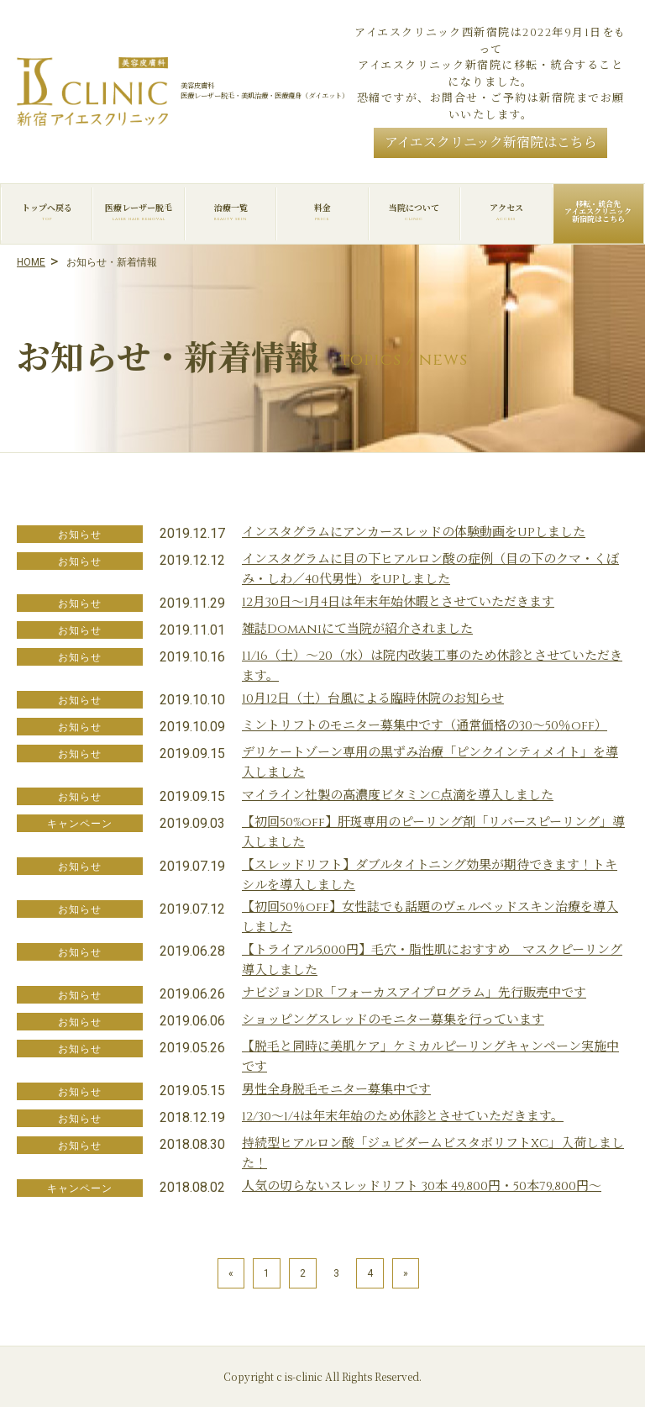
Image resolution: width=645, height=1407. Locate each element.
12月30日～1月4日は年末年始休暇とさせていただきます (398, 602)
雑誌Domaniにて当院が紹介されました (357, 629)
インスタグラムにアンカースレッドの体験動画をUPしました (413, 532)
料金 (322, 212)
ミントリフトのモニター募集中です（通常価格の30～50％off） (424, 726)
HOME (31, 262)
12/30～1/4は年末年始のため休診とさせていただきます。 (403, 1116)
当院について (414, 212)
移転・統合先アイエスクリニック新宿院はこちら (598, 211)
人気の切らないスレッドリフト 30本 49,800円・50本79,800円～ (421, 1186)
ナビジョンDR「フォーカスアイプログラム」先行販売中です (414, 993)
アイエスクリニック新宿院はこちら (491, 143)
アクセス (506, 212)
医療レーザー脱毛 (138, 212)
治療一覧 (230, 212)
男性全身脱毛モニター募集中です (336, 1090)
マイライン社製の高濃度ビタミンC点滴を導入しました (397, 795)
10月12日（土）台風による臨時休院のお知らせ (373, 699)
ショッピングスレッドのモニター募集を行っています (393, 1020)
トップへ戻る (46, 212)
